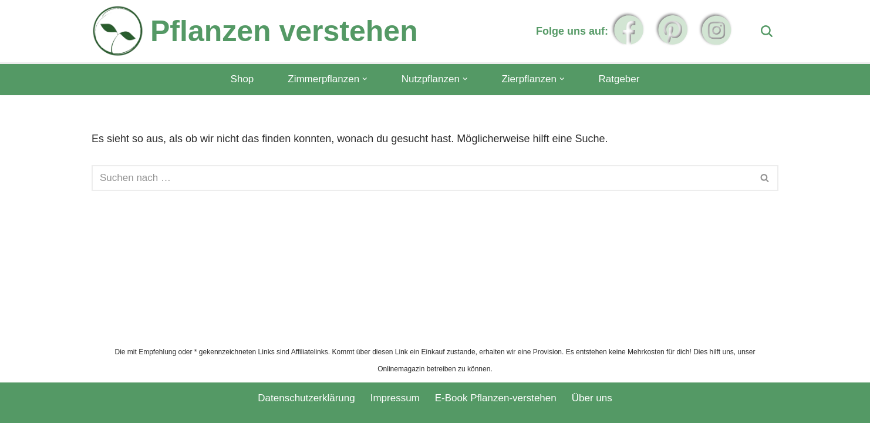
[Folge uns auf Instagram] (716, 30)
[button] (364, 79)
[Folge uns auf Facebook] (628, 30)
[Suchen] (767, 31)
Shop (242, 79)
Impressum (395, 398)
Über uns (592, 398)
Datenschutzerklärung (306, 398)
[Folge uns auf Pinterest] (672, 30)
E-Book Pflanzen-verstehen (496, 398)
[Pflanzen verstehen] (255, 31)
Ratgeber (618, 79)
